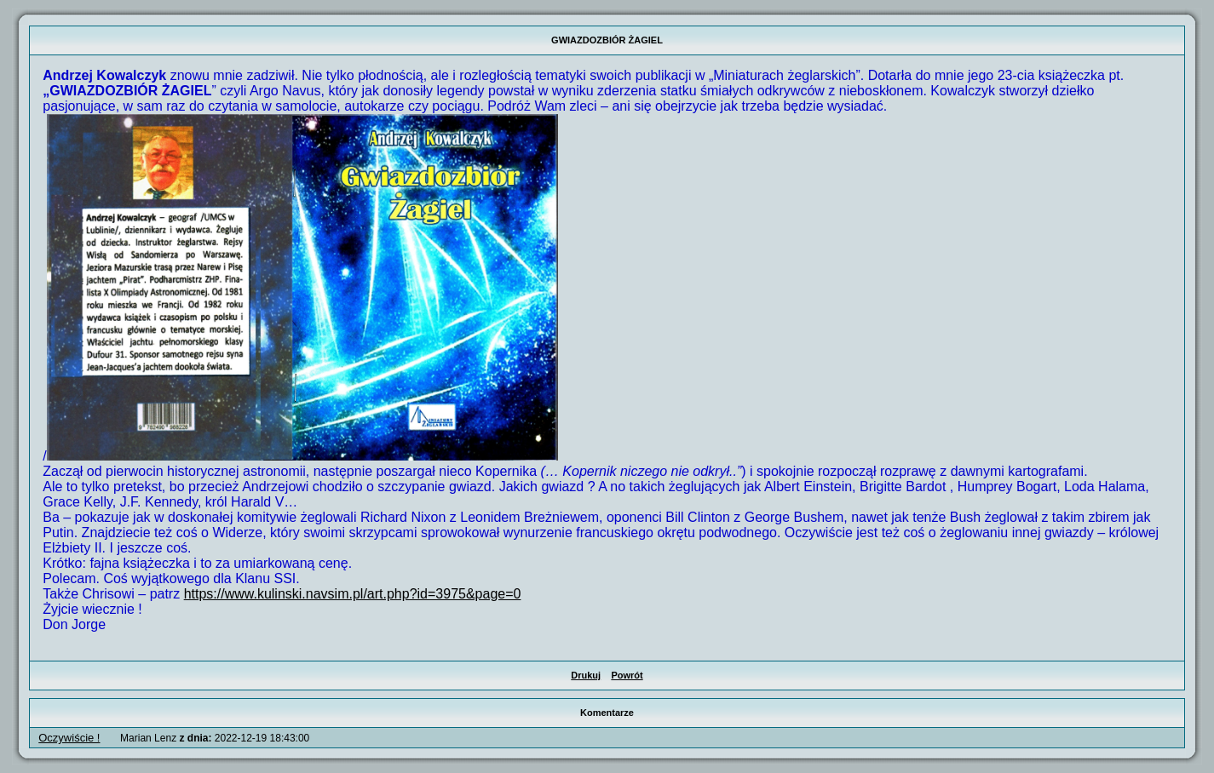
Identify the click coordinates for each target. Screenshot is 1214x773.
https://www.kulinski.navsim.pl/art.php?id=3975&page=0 (352, 594)
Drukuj (586, 675)
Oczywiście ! (69, 737)
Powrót (626, 675)
